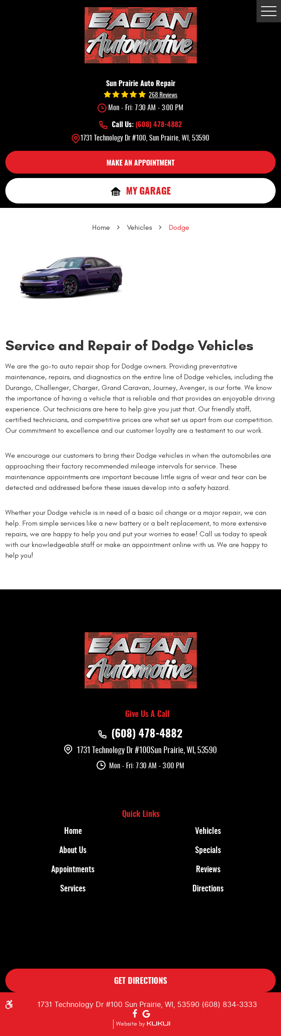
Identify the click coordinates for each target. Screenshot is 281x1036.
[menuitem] (73, 832)
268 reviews (163, 95)
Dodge (179, 228)
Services (73, 889)
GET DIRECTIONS (140, 982)
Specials (208, 851)
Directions (208, 889)
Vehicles (139, 228)
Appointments (72, 870)
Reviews (208, 870)
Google (146, 1014)
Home (101, 228)
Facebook (135, 1014)
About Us (72, 851)
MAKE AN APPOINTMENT (140, 163)
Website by (141, 1024)
